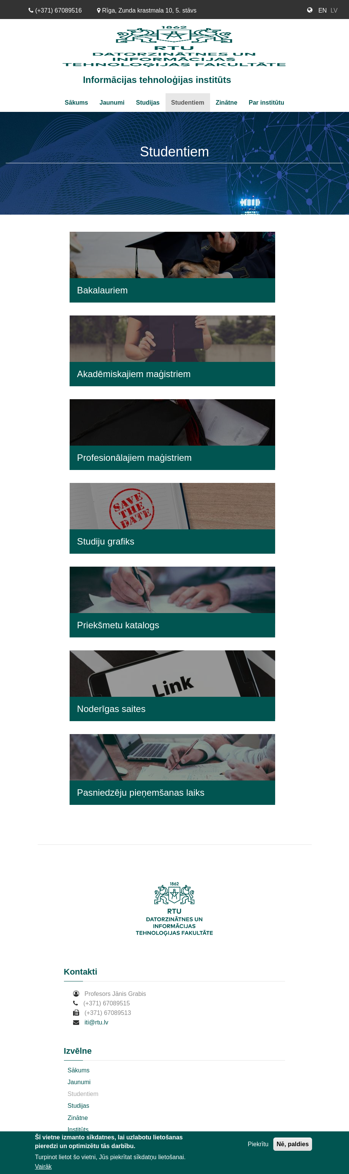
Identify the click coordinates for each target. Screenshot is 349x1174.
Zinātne (226, 102)
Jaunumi (111, 102)
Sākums (76, 102)
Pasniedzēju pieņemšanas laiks (140, 792)
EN (322, 10)
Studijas (147, 102)
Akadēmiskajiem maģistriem (134, 374)
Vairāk (43, 1168)
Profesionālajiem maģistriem (134, 457)
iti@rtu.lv (96, 1022)
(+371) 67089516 (55, 10)
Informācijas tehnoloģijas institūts (157, 80)
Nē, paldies (293, 1145)
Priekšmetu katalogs (118, 625)
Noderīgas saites (111, 709)
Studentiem (187, 102)
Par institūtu (266, 102)
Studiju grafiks (105, 541)
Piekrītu (258, 1145)
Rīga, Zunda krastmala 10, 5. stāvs (147, 10)
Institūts (78, 1129)
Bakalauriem (102, 290)
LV (334, 10)
